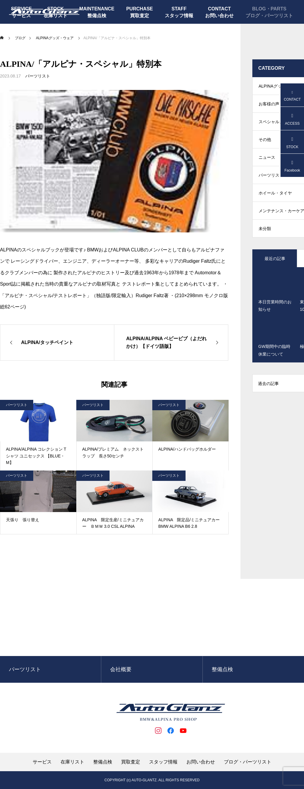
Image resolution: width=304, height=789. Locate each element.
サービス (42, 762)
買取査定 (139, 15)
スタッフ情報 (179, 15)
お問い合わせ (219, 15)
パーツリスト (37, 76)
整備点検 (96, 15)
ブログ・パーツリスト (269, 15)
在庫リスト (72, 762)
